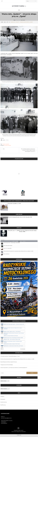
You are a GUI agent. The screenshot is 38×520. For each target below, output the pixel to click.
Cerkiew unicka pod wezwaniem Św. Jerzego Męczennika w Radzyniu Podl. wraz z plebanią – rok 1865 (17, 359)
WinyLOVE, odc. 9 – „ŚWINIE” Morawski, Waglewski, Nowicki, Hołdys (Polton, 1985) (22, 231)
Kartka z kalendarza (6, 253)
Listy (3, 148)
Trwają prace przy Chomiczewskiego (6, 364)
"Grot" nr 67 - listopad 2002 (7, 248)
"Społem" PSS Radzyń (5, 144)
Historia (5, 145)
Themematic (23, 431)
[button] (2, 349)
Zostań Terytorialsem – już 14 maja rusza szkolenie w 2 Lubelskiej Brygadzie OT (13, 367)
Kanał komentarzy (3, 402)
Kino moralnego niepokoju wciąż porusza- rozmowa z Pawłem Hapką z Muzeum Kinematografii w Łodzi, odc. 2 (28, 150)
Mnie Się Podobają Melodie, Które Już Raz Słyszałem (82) (20, 217)
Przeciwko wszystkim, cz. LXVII (14, 203)
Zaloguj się (2, 396)
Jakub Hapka (23, 20)
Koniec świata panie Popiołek (8, 245)
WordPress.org (2, 404)
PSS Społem (9, 145)
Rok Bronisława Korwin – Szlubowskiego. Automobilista (12, 242)
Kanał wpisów (2, 399)
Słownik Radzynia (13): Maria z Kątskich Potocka (8, 361)
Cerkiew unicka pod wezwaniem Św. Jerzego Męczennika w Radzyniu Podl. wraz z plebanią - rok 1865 (18, 251)
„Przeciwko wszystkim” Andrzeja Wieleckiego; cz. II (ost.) (10, 356)
